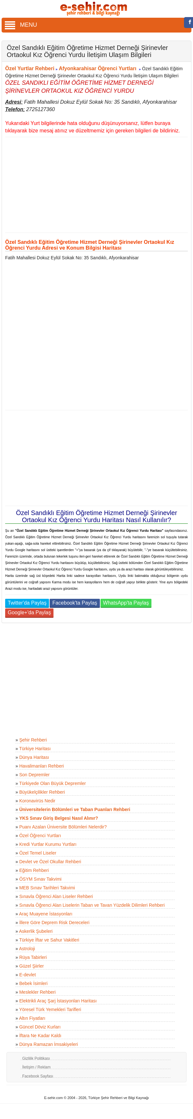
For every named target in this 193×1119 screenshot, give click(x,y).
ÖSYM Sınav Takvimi (40, 879)
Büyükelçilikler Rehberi (42, 792)
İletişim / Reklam (36, 1067)
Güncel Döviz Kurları (40, 1026)
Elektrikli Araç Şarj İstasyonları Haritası (58, 1000)
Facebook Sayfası (37, 1076)
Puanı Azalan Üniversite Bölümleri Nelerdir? (63, 826)
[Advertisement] (94, 185)
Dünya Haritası (34, 757)
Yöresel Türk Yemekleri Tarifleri (50, 1009)
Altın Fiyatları (32, 1018)
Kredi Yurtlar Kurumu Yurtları (48, 844)
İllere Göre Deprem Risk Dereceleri (54, 922)
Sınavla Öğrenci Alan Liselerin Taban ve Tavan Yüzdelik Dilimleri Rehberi (92, 905)
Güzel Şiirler (31, 966)
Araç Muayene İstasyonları (45, 913)
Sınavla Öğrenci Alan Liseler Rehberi (56, 896)
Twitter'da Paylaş (27, 603)
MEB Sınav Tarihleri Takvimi (47, 887)
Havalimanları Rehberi (41, 766)
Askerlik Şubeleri (36, 931)
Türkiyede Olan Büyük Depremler (52, 783)
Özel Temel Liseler (37, 853)
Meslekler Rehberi (37, 992)
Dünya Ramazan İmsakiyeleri (48, 1044)
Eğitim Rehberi (34, 870)
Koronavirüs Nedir (37, 800)
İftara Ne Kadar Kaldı (40, 1035)
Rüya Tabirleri (33, 957)
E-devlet (27, 974)
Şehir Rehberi (33, 739)
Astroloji (27, 948)
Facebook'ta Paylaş (74, 603)
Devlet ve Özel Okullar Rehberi (50, 861)
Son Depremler (34, 774)
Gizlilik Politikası (36, 1058)
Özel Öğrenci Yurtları (40, 835)
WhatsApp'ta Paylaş (126, 603)
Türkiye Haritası (35, 748)
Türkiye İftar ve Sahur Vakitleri (49, 939)
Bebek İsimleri (33, 983)
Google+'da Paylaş (29, 612)
